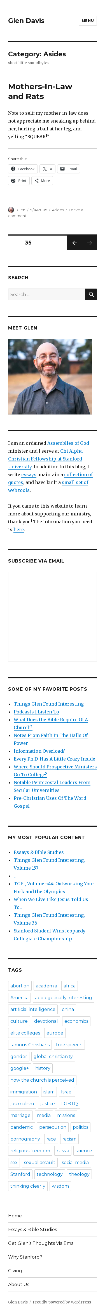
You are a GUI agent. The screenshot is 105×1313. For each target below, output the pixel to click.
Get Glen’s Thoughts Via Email (42, 1243)
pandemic (21, 1127)
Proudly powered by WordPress (62, 1302)
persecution (52, 1127)
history (42, 1068)
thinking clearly (27, 1186)
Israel (67, 1092)
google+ (19, 1068)
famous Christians (30, 1044)
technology (50, 1174)
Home (15, 1215)
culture (19, 1021)
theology (79, 1174)
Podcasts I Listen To (36, 712)
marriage (20, 1115)
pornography (25, 1139)
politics (80, 1127)
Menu (88, 20)
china (68, 1009)
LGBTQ (69, 1103)
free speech (69, 1044)
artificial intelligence (32, 1009)
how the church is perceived (42, 1080)
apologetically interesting (63, 997)
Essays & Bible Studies (39, 852)
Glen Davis (26, 21)
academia (46, 986)
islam (49, 1092)
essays (28, 474)
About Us (18, 1284)
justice (47, 1103)
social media (75, 1162)
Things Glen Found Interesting (49, 704)
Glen (21, 210)
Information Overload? (39, 751)
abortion (19, 986)
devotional (46, 1021)
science (84, 1150)
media (44, 1115)
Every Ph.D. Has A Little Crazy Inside (54, 759)
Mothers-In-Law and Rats (40, 91)
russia (63, 1150)
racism (69, 1139)
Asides (58, 210)
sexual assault (39, 1162)
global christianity (53, 1056)
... (15, 876)
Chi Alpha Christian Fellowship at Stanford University (45, 458)
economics (76, 1021)
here (18, 529)
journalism (22, 1103)
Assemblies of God (68, 443)
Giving (15, 1270)
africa (70, 986)
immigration (23, 1092)
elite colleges (25, 1033)
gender (18, 1056)
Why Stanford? (25, 1257)
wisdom (60, 1186)
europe (54, 1033)
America (19, 997)
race (51, 1139)
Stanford (20, 1174)
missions (66, 1115)
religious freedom (30, 1150)
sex (14, 1162)
